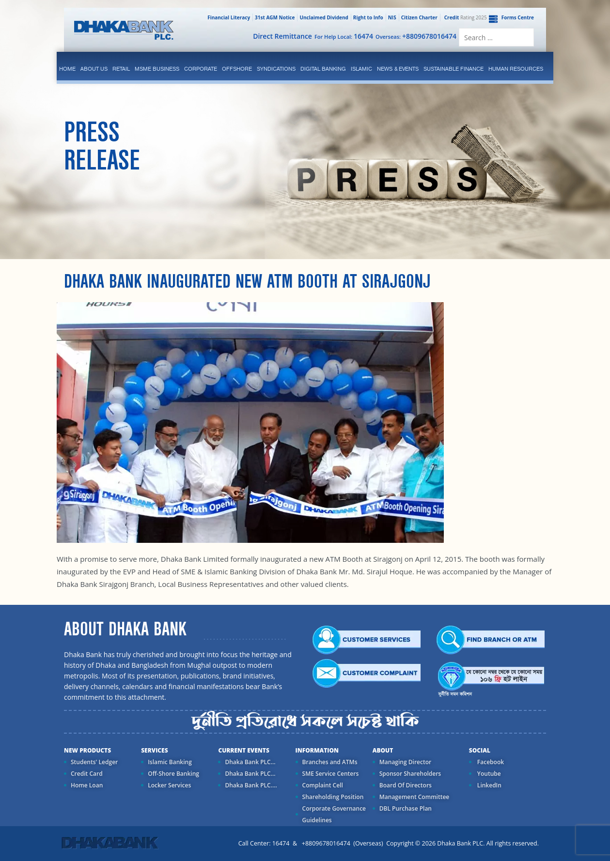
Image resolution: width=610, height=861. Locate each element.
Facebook (490, 762)
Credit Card (87, 773)
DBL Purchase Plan (405, 808)
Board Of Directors (405, 785)
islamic (361, 68)
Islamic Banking (170, 762)
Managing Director (405, 762)
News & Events (398, 68)
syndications (276, 68)
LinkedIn (488, 785)
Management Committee (414, 797)
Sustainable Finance (453, 68)
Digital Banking (323, 68)
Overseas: (415, 36)
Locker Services (169, 785)
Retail (121, 68)
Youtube (488, 773)
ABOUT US (94, 68)
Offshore (237, 68)
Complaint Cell (322, 785)
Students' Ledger (94, 762)
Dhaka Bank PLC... (250, 762)
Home (67, 68)
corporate (200, 68)
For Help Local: (343, 36)
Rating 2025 (464, 17)
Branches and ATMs (330, 762)
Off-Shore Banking (173, 773)
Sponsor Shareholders (410, 773)
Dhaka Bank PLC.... (251, 785)
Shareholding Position (333, 797)
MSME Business (157, 68)
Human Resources (515, 68)
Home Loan (87, 785)
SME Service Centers (330, 773)
